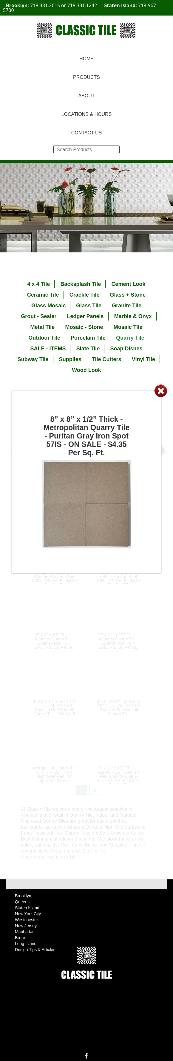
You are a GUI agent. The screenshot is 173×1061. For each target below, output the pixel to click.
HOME (86, 58)
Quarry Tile (130, 338)
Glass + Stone (128, 295)
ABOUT (86, 95)
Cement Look (128, 284)
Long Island (25, 943)
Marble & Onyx (133, 316)
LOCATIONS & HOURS (86, 114)
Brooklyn (23, 895)
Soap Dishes (126, 349)
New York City (28, 913)
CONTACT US (86, 132)
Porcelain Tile (88, 338)
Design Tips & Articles (35, 949)
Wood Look (86, 370)
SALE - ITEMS (48, 349)
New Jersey (26, 925)
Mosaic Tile (128, 327)
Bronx (20, 937)
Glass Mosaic (48, 306)
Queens (22, 901)
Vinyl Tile (143, 359)
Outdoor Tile (44, 338)
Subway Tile (33, 359)
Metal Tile (42, 327)
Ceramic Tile (43, 295)
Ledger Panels (85, 316)
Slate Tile (88, 349)
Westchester (26, 919)
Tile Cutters (106, 359)
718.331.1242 (82, 5)
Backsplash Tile (80, 284)
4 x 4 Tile (38, 284)
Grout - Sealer (38, 316)
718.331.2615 (45, 5)
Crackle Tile (84, 295)
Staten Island (27, 907)
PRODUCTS (86, 77)
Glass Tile (88, 306)
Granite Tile (126, 306)
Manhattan (25, 931)
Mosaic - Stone (84, 327)
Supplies (70, 359)
